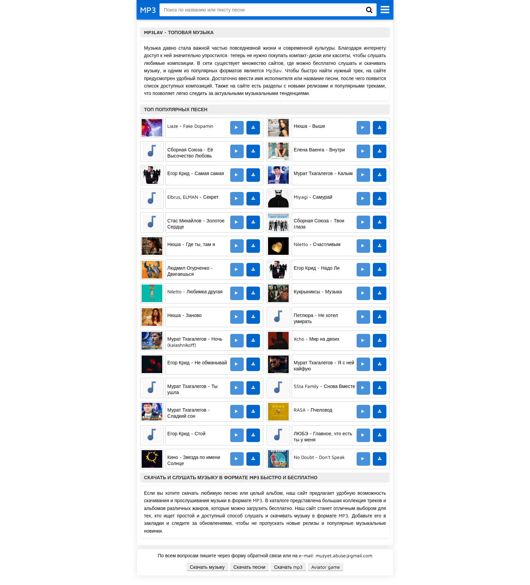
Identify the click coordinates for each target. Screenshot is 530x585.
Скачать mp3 (288, 567)
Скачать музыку (207, 567)
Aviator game (325, 567)
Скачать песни (249, 567)
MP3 (148, 10)
